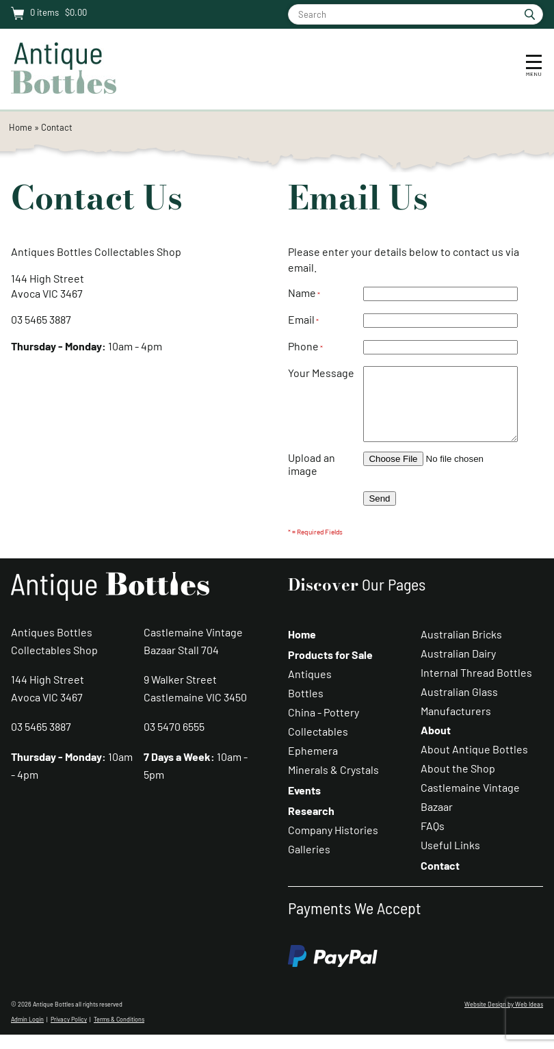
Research (311, 824)
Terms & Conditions (119, 1033)
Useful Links (450, 859)
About (436, 744)
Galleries (309, 863)
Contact (56, 127)
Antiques (310, 688)
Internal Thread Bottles (476, 686)
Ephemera (313, 764)
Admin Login (27, 1033)
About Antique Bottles (474, 763)
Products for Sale (330, 668)
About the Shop (458, 782)
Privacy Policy (69, 1033)
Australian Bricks (461, 648)
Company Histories (333, 844)
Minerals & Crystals (333, 783)
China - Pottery (323, 726)
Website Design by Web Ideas (503, 1018)
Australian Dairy (458, 667)
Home (20, 127)
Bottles (306, 707)
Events (304, 804)
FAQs (433, 839)
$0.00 (75, 12)
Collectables (318, 745)
